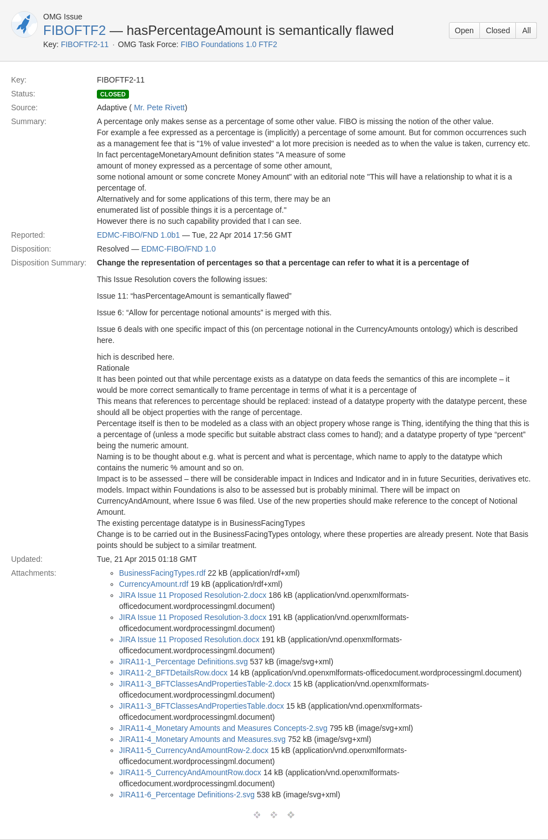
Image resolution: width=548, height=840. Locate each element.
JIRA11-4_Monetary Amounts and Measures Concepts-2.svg (223, 728)
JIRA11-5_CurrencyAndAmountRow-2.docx (193, 750)
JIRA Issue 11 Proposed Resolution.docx (189, 639)
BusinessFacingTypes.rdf (162, 572)
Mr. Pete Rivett (159, 107)
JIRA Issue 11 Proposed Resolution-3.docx (192, 617)
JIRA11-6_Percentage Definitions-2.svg (187, 794)
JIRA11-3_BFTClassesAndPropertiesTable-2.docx (205, 683)
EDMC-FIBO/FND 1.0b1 (138, 235)
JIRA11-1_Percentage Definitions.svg (183, 661)
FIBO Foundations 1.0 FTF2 (228, 44)
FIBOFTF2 (74, 30)
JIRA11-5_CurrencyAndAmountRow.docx (190, 772)
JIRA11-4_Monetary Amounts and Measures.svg (202, 739)
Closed (498, 30)
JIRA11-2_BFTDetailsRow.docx (173, 672)
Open (464, 30)
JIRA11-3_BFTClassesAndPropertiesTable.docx (201, 705)
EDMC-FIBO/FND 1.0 (178, 248)
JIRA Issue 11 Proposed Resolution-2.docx (192, 595)
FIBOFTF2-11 (84, 44)
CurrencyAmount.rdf (153, 584)
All (526, 30)
